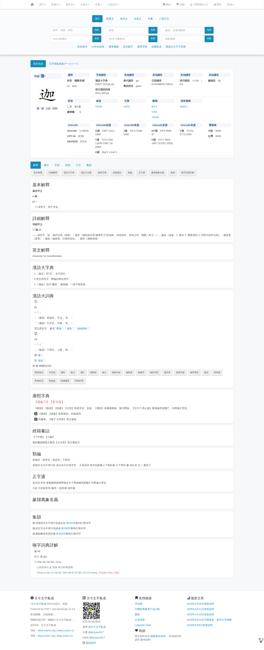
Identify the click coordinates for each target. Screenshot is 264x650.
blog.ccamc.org (46, 635)
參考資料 (145, 639)
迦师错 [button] (93, 372)
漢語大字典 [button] (69, 172)
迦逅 (40, 360)
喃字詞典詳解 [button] (187, 172)
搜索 (97, 30)
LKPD (126, 106)
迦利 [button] (63, 372)
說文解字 (128, 46)
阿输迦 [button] (52, 381)
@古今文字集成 (97, 626)
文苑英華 (140, 619)
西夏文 (55, 4)
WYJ (154, 106)
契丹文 (70, 4)
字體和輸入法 (199, 4)
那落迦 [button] (217, 372)
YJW (154, 111)
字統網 (138, 603)
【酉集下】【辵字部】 (49, 402)
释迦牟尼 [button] (39, 381)
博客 (217, 4)
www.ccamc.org (46, 630)
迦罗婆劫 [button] (194, 372)
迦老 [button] (206, 372)
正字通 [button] (142, 172)
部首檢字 (82, 46)
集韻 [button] (173, 172)
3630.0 (183, 106)
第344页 (60, 533)
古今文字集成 (38, 603)
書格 (137, 614)
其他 (230, 4)
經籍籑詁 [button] (117, 172)
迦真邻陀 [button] (154, 372)
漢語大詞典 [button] (86, 172)
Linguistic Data (143, 625)
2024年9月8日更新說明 (200, 625)
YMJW (155, 117)
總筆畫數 (114, 46)
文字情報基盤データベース (64, 63)
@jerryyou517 (96, 632)
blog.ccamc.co (65, 635)
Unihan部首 (98, 46)
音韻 (67, 165)
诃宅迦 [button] (52, 372)
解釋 (35, 165)
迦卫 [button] (73, 372)
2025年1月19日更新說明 (200, 614)
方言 (78, 165)
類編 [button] (130, 172)
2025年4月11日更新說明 (200, 609)
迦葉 (69, 328)
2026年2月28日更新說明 (200, 603)
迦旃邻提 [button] (116, 372)
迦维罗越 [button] (180, 372)
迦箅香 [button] (167, 372)
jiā (68, 86)
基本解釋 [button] (38, 172)
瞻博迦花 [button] (39, 372)
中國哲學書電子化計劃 (147, 609)
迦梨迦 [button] (129, 372)
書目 (46, 165)
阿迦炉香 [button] (79, 381)
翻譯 (89, 165)
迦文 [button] (104, 372)
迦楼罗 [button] (141, 372)
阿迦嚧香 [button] (65, 381)
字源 (57, 165)
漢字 (42, 4)
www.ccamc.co (65, 630)
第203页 (70, 523)
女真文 (85, 4)
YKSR (98, 106)
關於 (167, 4)
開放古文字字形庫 (176, 46)
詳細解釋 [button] (53, 172)
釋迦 (58, 328)
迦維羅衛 (82, 328)
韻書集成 (157, 46)
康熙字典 (142, 46)
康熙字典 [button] (102, 172)
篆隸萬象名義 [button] (157, 172)
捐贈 (180, 4)
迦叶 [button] (82, 372)
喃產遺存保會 (157, 636)
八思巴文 (113, 4)
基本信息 (38, 63)
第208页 (65, 528)
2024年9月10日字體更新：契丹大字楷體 (209, 619)
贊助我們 (91, 642)
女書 (98, 4)
